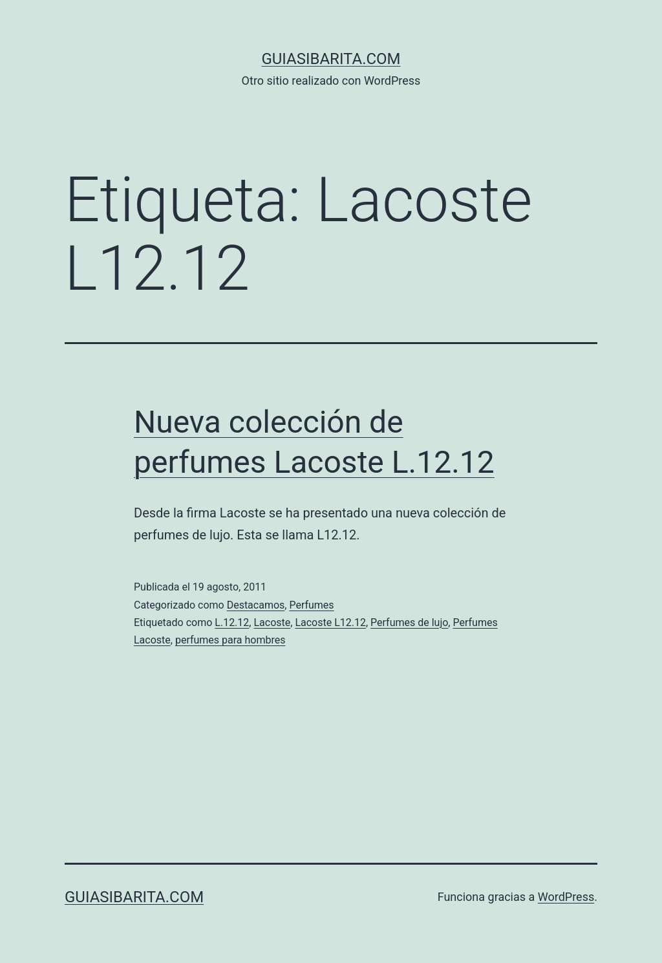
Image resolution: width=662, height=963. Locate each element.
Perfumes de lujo (409, 622)
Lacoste (271, 622)
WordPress (566, 896)
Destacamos (256, 605)
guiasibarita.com (330, 59)
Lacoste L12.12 (330, 622)
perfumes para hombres (230, 640)
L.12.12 (232, 622)
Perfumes (311, 605)
